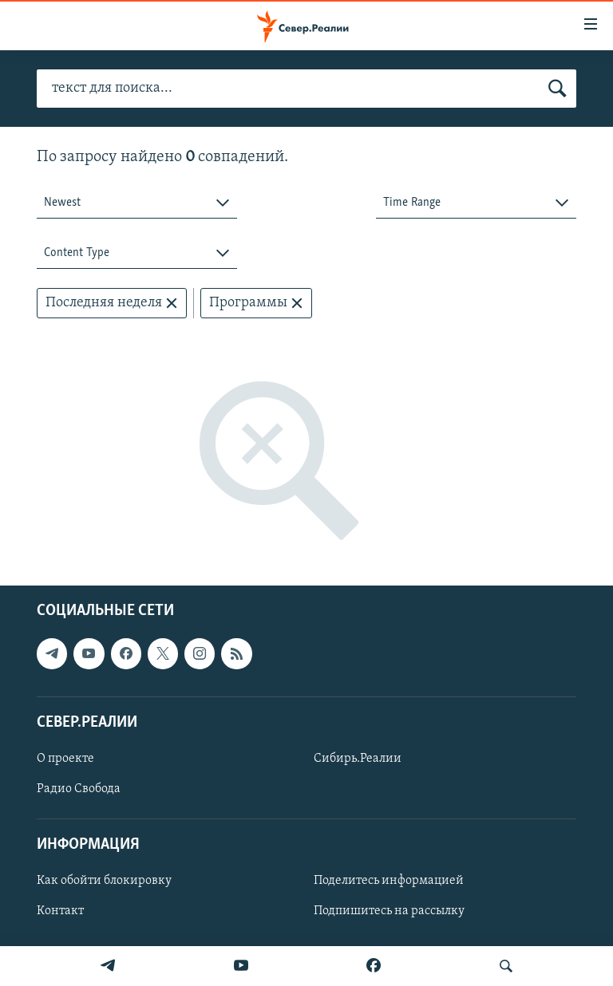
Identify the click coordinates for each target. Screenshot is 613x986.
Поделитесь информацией (389, 881)
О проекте (65, 758)
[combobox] (137, 203)
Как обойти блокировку (104, 881)
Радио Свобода (79, 789)
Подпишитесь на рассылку (389, 911)
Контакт (60, 911)
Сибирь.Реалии (357, 758)
